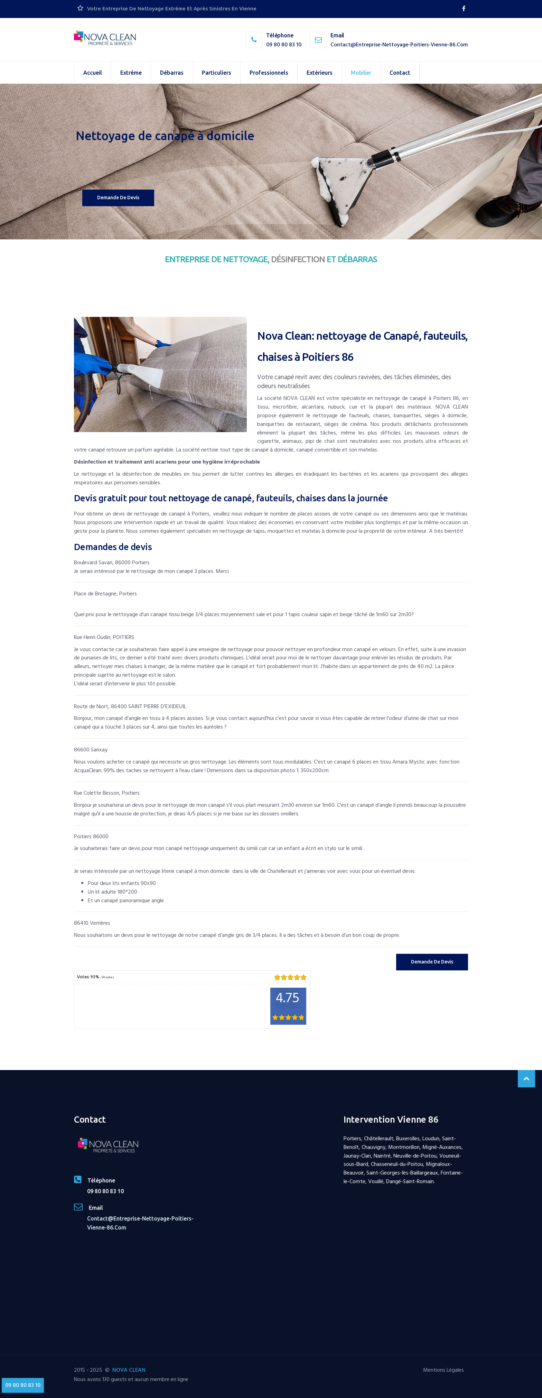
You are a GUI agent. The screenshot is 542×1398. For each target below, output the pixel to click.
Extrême (131, 73)
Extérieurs (320, 73)
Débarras (172, 73)
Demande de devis (118, 197)
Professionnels (269, 73)
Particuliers (216, 73)
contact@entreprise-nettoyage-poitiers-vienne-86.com (399, 44)
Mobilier (361, 73)
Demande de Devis (432, 962)
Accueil (92, 73)
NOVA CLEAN (129, 1369)
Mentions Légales (443, 1369)
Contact (400, 73)
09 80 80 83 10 (283, 44)
